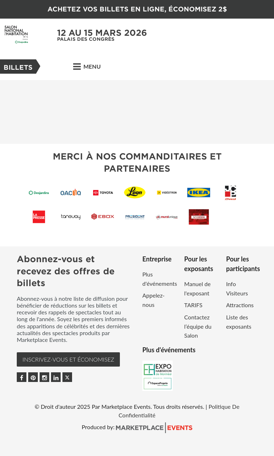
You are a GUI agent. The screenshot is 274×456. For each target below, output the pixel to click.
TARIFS (193, 304)
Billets (18, 67)
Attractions (240, 304)
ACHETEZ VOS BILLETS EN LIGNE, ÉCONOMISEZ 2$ (137, 9)
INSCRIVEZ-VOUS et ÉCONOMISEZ (68, 359)
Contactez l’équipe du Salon (197, 326)
